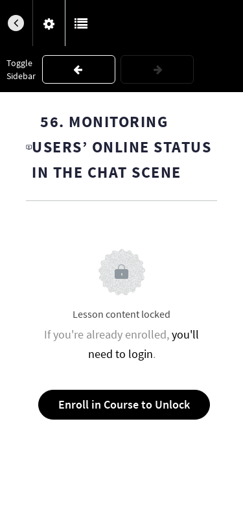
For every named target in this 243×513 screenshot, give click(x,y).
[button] (16, 23)
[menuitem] (48, 23)
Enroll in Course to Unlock (124, 404)
